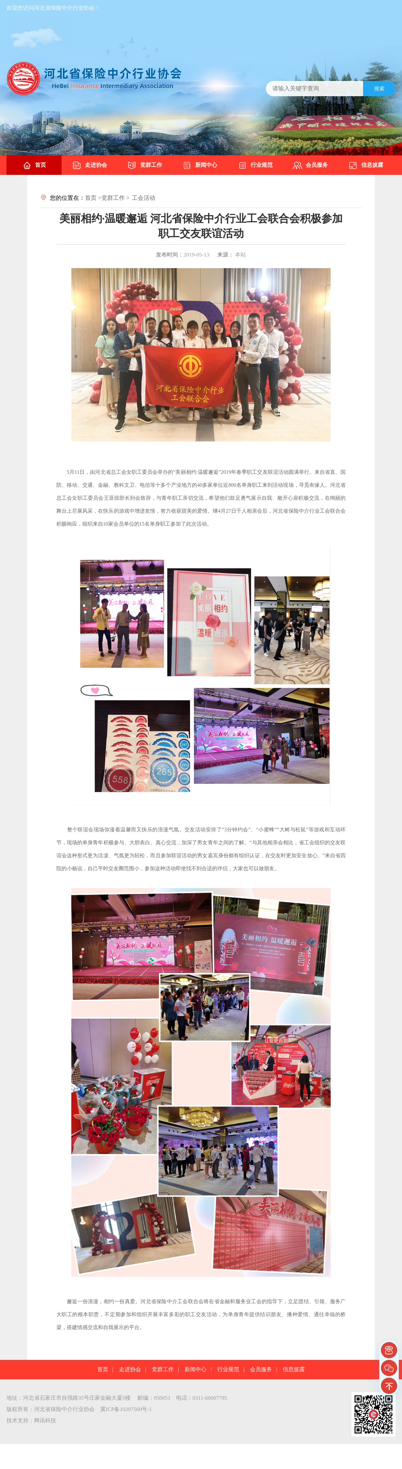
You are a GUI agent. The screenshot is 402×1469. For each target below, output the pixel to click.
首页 (34, 165)
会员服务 (310, 165)
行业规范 (255, 165)
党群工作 (144, 165)
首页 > (93, 198)
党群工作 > (115, 198)
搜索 (379, 88)
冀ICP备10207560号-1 (126, 1409)
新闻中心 (199, 165)
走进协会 (89, 165)
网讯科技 (45, 1421)
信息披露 (365, 165)
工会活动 (143, 198)
